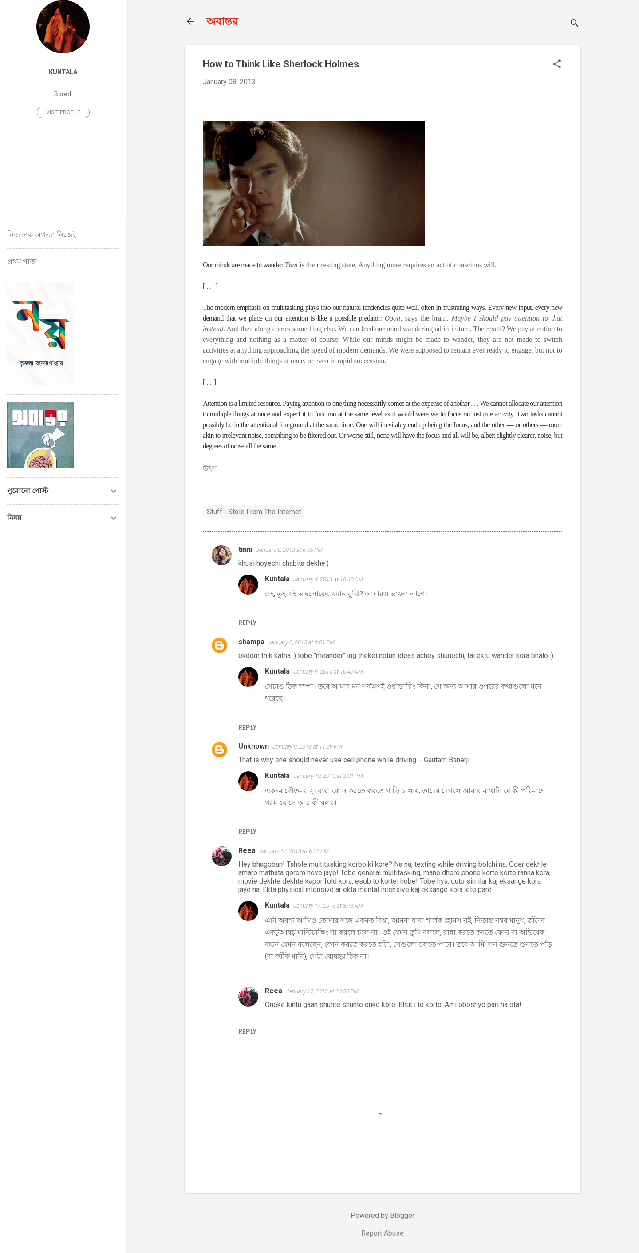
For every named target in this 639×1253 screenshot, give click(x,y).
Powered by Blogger (382, 1215)
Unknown (253, 746)
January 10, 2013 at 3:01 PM (328, 776)
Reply (247, 622)
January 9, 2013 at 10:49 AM (328, 671)
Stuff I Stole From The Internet (254, 512)
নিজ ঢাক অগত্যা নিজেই (41, 234)
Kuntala (277, 579)
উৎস (211, 468)
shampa (251, 642)
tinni (245, 549)
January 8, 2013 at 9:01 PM (301, 642)
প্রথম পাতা (22, 261)
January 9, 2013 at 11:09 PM (307, 746)
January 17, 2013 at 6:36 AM (294, 851)
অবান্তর (222, 21)
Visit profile (63, 112)
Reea (247, 850)
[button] (557, 65)
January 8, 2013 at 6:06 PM (289, 550)
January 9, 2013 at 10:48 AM (328, 579)
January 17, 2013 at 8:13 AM (328, 905)
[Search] (574, 24)
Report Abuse (382, 1233)
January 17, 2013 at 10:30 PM (322, 991)
